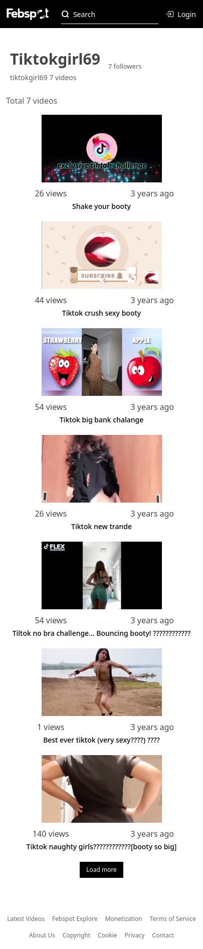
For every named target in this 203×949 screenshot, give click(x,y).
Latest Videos (26, 918)
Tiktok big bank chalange (102, 419)
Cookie (107, 935)
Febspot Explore (74, 918)
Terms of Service (173, 918)
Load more (101, 869)
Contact (163, 935)
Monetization (123, 918)
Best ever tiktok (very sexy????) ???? (101, 740)
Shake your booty (101, 206)
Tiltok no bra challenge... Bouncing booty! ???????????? (102, 633)
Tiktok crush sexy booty (101, 313)
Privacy (134, 935)
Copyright (76, 935)
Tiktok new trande (101, 526)
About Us (42, 935)
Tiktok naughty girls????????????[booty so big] (102, 846)
